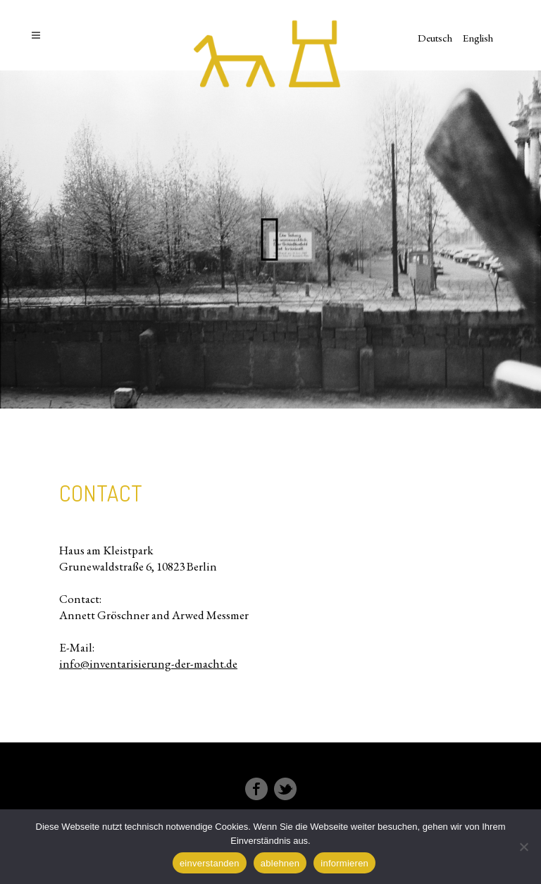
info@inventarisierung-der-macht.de (148, 663)
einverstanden (210, 863)
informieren (344, 863)
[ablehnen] (523, 847)
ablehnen (280, 863)
